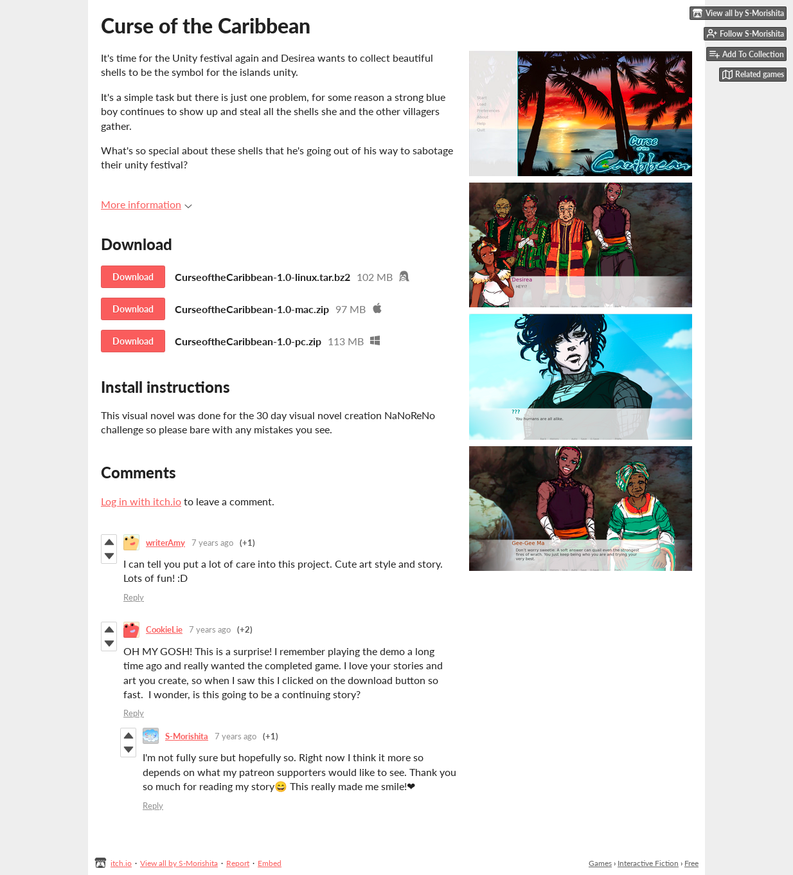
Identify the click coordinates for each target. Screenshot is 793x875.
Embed (269, 863)
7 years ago (212, 542)
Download (133, 276)
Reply (133, 597)
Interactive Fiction (648, 863)
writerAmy (165, 542)
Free (691, 863)
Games (600, 863)
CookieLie (164, 629)
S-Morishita (186, 736)
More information (146, 204)
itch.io (121, 863)
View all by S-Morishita (179, 863)
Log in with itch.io (141, 501)
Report (237, 863)
